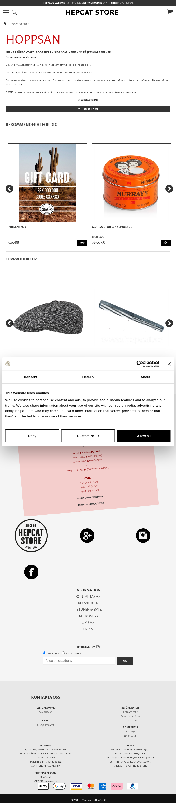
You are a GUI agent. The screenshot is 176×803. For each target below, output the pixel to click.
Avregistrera (73, 653)
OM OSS (88, 622)
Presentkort (18, 227)
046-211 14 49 (46, 712)
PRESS (88, 629)
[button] (6, 12)
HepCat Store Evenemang (90, 497)
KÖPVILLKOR (88, 603)
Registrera (53, 653)
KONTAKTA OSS (88, 596)
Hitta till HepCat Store (91, 504)
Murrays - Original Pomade (112, 227)
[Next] (169, 189)
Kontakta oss (45, 697)
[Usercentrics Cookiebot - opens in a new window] (139, 364)
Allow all (144, 435)
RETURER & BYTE (88, 609)
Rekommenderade (19, 23)
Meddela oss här (88, 99)
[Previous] (9, 189)
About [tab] (145, 377)
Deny (32, 435)
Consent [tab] (30, 377)
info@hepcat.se (45, 725)
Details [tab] (88, 377)
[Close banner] (169, 364)
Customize (88, 435)
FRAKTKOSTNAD (88, 616)
